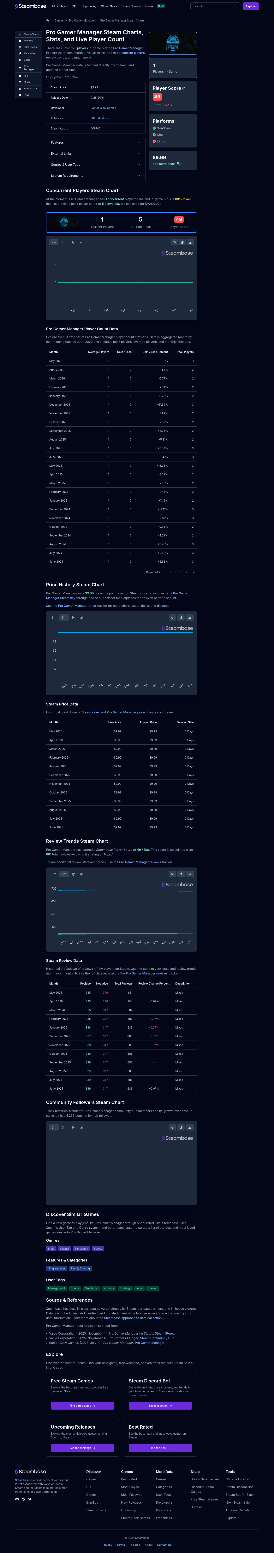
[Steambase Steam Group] (23, 1499)
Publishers (163, 1510)
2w (54, 242)
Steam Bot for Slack (240, 1495)
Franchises (164, 1518)
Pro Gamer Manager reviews (140, 862)
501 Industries (100, 118)
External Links (96, 153)
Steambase (22, 1480)
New (76, 6)
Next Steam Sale (238, 1502)
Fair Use (134, 1544)
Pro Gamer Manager (82, 20)
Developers (164, 1502)
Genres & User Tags (96, 164)
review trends (56, 57)
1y (73, 242)
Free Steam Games (204, 1499)
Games (59, 20)
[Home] (47, 20)
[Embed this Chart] (174, 242)
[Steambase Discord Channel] (17, 1499)
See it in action (160, 1405)
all (81, 242)
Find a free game (82, 1405)
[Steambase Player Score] (183, 88)
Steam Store (164, 1333)
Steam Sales (109, 6)
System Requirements (96, 175)
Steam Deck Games (135, 1518)
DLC (89, 1487)
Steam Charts (96, 1510)
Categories (164, 1487)
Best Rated (129, 1479)
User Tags (163, 1495)
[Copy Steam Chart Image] (182, 242)
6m (64, 617)
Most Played (60, 6)
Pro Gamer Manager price (77, 606)
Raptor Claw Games (103, 108)
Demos (91, 1495)
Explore (251, 6)
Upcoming (90, 6)
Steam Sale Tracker (205, 1479)
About (148, 1544)
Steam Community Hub (157, 1338)
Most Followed (131, 1495)
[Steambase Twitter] (29, 1499)
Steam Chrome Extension (138, 6)
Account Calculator (239, 1510)
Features (96, 142)
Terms (121, 1544)
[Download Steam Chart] (190, 242)
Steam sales (91, 712)
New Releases (131, 1502)
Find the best (160, 1448)
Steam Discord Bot (239, 1487)
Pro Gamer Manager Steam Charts (122, 20)
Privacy (107, 1544)
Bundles (92, 1502)
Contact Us (164, 1544)
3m (64, 242)
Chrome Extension (239, 1479)
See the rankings (82, 1448)
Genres (161, 1479)
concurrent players (131, 53)
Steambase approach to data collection (133, 1318)
